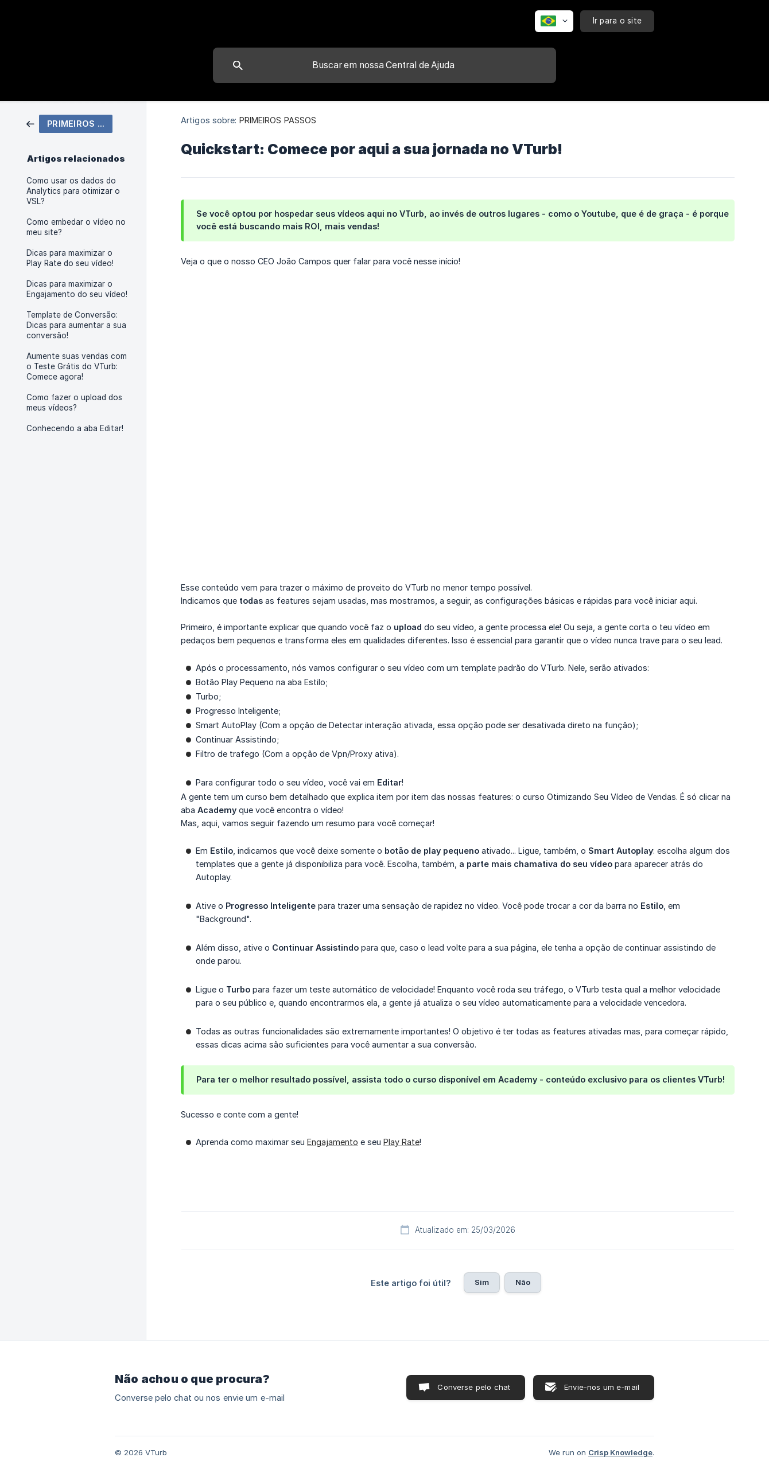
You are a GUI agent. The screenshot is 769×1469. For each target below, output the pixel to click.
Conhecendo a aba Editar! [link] (74, 428)
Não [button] (522, 1282)
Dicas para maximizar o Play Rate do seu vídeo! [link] (70, 258)
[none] (554, 21)
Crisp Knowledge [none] (620, 1452)
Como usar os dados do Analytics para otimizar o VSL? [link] (73, 191)
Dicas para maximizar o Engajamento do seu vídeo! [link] (76, 289)
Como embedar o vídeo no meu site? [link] (76, 227)
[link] (69, 123)
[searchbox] (384, 65)
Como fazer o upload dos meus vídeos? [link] (74, 402)
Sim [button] (482, 1282)
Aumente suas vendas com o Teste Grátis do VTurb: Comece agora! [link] (76, 366)
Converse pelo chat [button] (473, 1387)
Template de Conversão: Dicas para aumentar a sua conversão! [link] (76, 325)
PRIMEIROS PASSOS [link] (278, 120)
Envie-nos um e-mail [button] (601, 1387)
